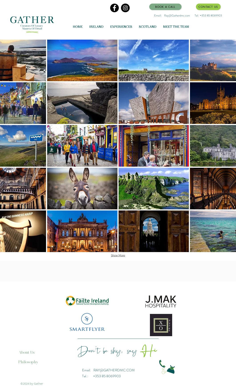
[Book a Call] (165, 7)
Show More (118, 255)
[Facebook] (114, 8)
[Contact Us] (208, 7)
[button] (82, 60)
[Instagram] (125, 8)
